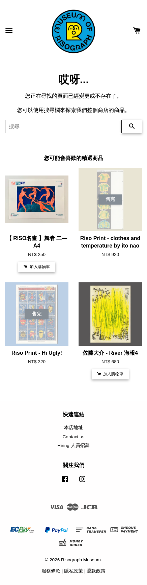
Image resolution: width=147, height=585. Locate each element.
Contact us (74, 436)
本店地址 (73, 427)
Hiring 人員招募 (73, 445)
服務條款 (50, 571)
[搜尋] (63, 126)
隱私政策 (73, 571)
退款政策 (96, 571)
